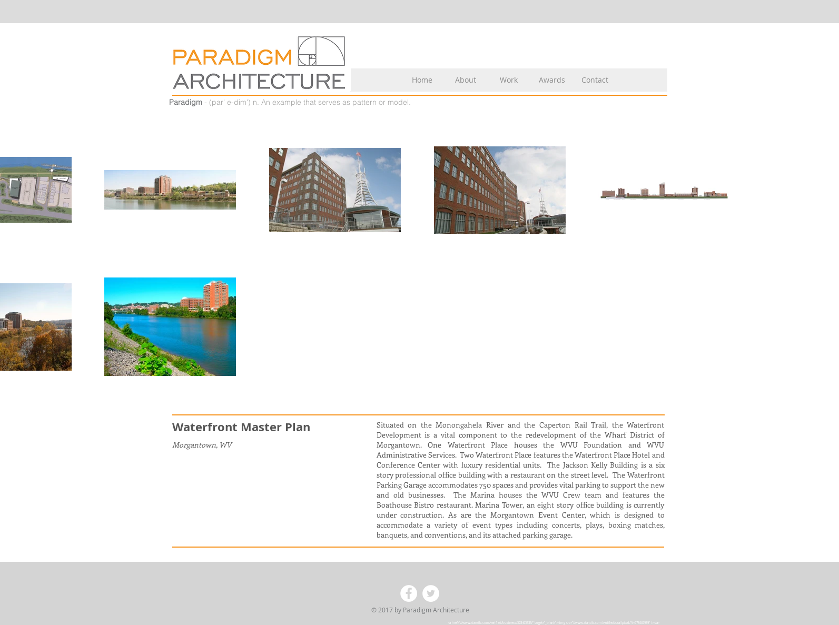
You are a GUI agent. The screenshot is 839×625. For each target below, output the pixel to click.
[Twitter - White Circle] (430, 593)
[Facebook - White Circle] (408, 593)
